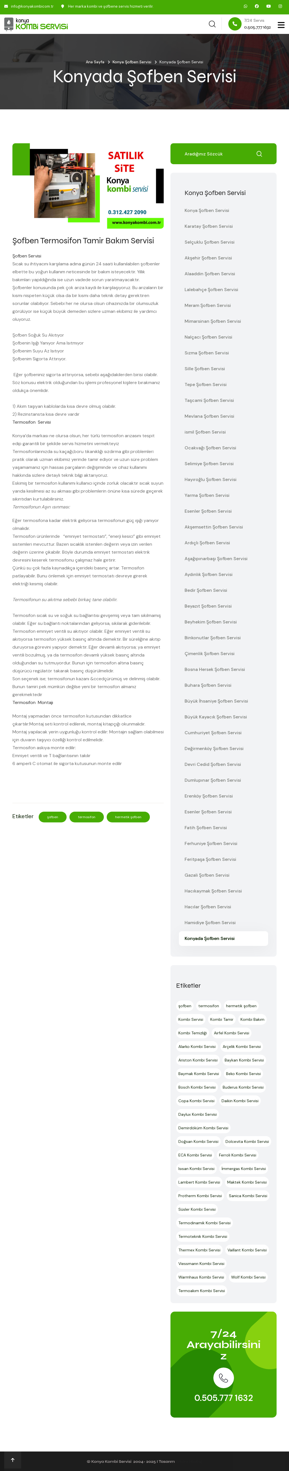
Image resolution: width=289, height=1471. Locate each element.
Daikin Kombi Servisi (240, 1100)
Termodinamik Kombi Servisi (204, 1222)
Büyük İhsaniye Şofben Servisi (216, 701)
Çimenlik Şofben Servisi (210, 654)
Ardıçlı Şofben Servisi (207, 543)
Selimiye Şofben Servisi (209, 464)
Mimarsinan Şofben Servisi (213, 321)
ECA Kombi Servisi (195, 1155)
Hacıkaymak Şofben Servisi (213, 891)
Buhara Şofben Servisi (208, 685)
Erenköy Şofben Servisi (209, 796)
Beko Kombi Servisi (243, 1073)
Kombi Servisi (190, 1019)
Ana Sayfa (95, 61)
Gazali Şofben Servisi (207, 875)
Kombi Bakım (252, 1019)
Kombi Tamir (221, 1019)
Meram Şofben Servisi (208, 305)
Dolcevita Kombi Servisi (247, 1141)
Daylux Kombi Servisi (197, 1114)
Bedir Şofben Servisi (206, 590)
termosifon (86, 817)
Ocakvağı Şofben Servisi (210, 448)
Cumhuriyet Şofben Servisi (213, 733)
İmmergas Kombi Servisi (244, 1168)
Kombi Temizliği (192, 1032)
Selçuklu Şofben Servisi (210, 242)
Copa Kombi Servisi (196, 1100)
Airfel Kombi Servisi (231, 1032)
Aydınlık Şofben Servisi (209, 574)
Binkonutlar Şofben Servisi (213, 638)
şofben (52, 817)
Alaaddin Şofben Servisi (210, 274)
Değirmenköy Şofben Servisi (214, 748)
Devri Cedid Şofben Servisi (213, 764)
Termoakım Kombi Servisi (201, 1290)
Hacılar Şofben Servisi (208, 907)
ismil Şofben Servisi (205, 432)
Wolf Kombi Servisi (248, 1277)
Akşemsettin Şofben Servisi (214, 527)
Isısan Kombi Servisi (196, 1168)
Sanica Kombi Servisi (248, 1195)
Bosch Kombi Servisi (197, 1087)
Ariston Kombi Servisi (198, 1060)
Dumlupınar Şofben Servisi (213, 780)
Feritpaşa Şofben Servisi (210, 859)
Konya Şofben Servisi (132, 61)
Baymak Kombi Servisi (198, 1073)
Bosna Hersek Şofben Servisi (215, 669)
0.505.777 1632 (223, 1397)
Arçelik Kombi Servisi (242, 1046)
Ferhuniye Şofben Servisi (211, 843)
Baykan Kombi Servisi (244, 1060)
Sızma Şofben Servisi (207, 353)
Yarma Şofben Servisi (207, 495)
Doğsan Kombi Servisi (198, 1141)
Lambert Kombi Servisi (199, 1182)
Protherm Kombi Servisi (200, 1195)
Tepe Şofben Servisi (206, 384)
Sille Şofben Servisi (205, 369)
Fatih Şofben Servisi (206, 828)
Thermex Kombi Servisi (199, 1250)
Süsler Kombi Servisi (197, 1209)
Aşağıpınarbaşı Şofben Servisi (216, 559)
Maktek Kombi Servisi (247, 1182)
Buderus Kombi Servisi (243, 1087)
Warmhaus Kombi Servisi (201, 1277)
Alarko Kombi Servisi (197, 1046)
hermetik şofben (128, 817)
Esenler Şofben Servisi (208, 511)
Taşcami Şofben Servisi (209, 400)
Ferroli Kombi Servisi (237, 1155)
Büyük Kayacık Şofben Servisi (216, 717)
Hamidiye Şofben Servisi (210, 923)
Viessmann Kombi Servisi (201, 1263)
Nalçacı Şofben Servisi (208, 337)
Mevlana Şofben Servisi (209, 416)
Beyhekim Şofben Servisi (211, 622)
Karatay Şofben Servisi (209, 226)
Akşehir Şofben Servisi (208, 258)
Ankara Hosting (189, 1461)
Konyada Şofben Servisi (210, 938)
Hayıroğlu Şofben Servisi (211, 479)
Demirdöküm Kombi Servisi (203, 1127)
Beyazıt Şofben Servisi (208, 606)
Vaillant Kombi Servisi (247, 1250)
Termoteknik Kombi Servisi (202, 1236)
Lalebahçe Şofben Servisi (211, 290)
